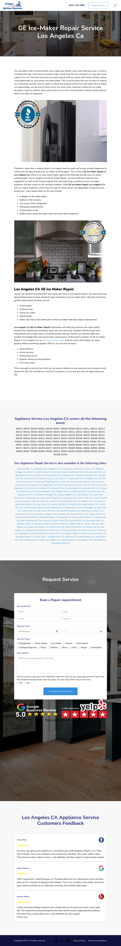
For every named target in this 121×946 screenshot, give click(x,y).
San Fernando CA (29, 520)
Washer (54, 647)
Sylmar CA (43, 530)
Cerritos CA (61, 478)
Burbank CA (54, 475)
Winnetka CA (99, 539)
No (28, 682)
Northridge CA (89, 507)
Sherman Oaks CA (43, 523)
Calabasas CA (68, 475)
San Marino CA (46, 520)
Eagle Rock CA (50, 485)
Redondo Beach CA (49, 517)
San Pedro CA (61, 520)
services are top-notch (53, 340)
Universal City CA (39, 533)
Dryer (43, 647)
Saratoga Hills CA (95, 520)
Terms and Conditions (97, 940)
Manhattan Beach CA (25, 504)
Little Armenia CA (39, 501)
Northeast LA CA (73, 507)
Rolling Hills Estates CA (83, 517)
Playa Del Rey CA (79, 514)
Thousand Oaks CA (71, 530)
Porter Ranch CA (97, 514)
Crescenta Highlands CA (47, 481)
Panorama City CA (24, 514)
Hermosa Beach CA (44, 491)
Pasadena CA (63, 514)
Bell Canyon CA (45, 472)
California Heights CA (86, 475)
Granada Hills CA (90, 488)
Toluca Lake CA (89, 530)
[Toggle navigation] (115, 5)
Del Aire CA (98, 481)
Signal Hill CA (77, 523)
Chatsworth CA (75, 478)
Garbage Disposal (27, 647)
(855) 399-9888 (77, 5)
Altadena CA (54, 468)
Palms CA (98, 510)
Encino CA (33, 488)
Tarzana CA (55, 530)
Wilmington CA (84, 539)
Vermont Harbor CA (25, 536)
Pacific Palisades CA (70, 510)
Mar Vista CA (43, 504)
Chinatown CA (91, 478)
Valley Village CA (73, 533)
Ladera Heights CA (66, 494)
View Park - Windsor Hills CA (49, 536)
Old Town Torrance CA (48, 510)
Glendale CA (75, 488)
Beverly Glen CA (62, 472)
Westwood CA (69, 539)
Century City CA (47, 478)
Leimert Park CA (84, 497)
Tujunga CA (24, 533)
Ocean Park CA (29, 510)
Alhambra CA (40, 468)
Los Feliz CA (99, 501)
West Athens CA (86, 536)
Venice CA (101, 533)
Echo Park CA (84, 485)
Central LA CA (31, 478)
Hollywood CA (97, 491)
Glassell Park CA (59, 488)
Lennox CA (24, 501)
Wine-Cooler (41, 643)
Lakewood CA (32, 497)
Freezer (68, 643)
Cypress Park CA (83, 481)
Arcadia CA (67, 468)
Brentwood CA (40, 475)
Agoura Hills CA (25, 468)
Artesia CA (89, 468)
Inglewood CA (25, 494)
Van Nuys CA (89, 533)
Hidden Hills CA (63, 491)
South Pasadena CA (74, 527)
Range (84, 647)
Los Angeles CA (84, 501)
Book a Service (98, 5)
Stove (64, 647)
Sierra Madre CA (61, 523)
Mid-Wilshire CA (91, 504)
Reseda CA (65, 517)
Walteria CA (71, 536)
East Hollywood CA (67, 485)
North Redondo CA (54, 507)
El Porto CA (97, 485)
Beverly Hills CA (97, 472)
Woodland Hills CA (60, 543)
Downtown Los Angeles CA (28, 485)
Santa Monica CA (77, 520)
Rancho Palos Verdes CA (27, 517)
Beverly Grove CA (79, 472)
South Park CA (57, 527)
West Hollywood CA (28, 539)
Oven (74, 647)
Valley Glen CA (56, 533)
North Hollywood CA (34, 507)
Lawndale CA (68, 497)
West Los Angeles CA (50, 539)
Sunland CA (31, 530)
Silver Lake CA (92, 523)
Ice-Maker (56, 643)
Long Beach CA (68, 501)
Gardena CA (44, 488)
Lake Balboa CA (84, 494)
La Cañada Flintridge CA (44, 494)
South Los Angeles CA (38, 527)
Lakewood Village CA (50, 497)
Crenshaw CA (27, 481)
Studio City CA (93, 527)
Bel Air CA (32, 472)
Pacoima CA (86, 510)
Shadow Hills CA (25, 523)
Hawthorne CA (27, 491)
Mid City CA (76, 504)
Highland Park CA (80, 491)
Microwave (96, 647)
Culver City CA (67, 481)
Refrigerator (25, 643)
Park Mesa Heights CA (45, 514)
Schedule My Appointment (60, 691)
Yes (20, 682)
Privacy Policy (80, 940)
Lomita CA (54, 501)
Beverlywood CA (24, 475)
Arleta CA (78, 468)
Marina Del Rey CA (60, 504)
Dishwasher (82, 643)
